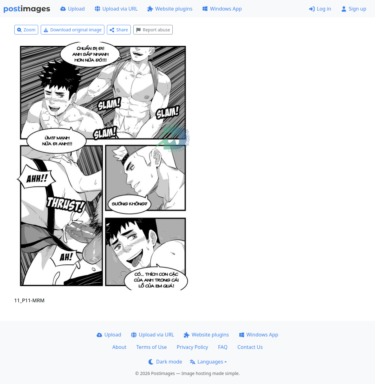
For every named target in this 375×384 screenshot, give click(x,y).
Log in (320, 8)
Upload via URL (116, 8)
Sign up (353, 8)
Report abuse (153, 30)
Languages (206, 361)
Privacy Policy (192, 347)
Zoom (26, 30)
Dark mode (165, 361)
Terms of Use (151, 347)
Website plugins (170, 8)
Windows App (222, 8)
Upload (72, 8)
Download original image (72, 30)
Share (119, 30)
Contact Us (250, 347)
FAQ (222, 347)
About (119, 347)
